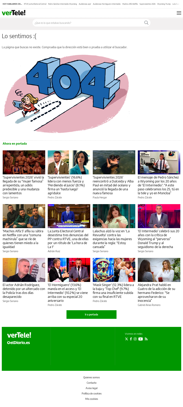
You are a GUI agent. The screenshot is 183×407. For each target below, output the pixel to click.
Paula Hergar (100, 197)
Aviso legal (91, 388)
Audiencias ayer (85, 4)
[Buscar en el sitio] (87, 23)
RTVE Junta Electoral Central (35, 4)
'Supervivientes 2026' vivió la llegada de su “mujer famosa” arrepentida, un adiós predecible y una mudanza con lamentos (23, 185)
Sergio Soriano (10, 197)
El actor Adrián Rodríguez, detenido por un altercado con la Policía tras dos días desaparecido (24, 291)
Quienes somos (91, 377)
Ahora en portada (15, 143)
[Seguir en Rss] (146, 339)
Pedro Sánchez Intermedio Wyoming (62, 4)
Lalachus (175, 4)
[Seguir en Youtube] (140, 339)
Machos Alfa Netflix (130, 4)
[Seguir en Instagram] (135, 339)
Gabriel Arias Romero (149, 304)
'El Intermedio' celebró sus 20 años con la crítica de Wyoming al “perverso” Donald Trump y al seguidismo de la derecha (158, 239)
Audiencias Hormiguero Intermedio (107, 4)
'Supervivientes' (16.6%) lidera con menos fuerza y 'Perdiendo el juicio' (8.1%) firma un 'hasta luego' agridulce (66, 185)
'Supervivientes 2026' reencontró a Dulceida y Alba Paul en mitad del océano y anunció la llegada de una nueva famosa (113, 185)
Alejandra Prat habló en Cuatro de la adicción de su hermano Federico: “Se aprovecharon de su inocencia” (156, 293)
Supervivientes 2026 (147, 4)
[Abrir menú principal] (179, 13)
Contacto (92, 382)
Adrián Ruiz (54, 251)
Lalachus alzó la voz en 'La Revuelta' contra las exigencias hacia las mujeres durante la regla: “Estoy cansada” (112, 239)
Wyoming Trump (164, 4)
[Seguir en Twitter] (126, 339)
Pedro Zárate (55, 197)
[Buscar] (146, 23)
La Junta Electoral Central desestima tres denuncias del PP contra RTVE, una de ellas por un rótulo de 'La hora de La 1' (68, 239)
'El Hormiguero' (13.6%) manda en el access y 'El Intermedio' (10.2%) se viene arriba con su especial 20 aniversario (68, 293)
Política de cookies (92, 393)
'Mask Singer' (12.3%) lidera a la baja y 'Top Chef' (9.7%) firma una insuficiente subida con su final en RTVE (113, 291)
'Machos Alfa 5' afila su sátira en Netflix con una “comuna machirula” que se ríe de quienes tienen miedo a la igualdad (23, 239)
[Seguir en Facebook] (131, 339)
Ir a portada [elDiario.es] (91, 314)
